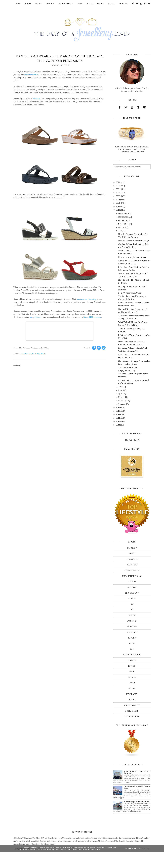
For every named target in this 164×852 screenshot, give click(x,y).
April (120, 393)
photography (131, 705)
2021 (118, 199)
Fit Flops (36, 98)
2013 (118, 421)
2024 (118, 189)
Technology (132, 593)
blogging (131, 632)
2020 (118, 203)
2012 (118, 425)
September (123, 224)
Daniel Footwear (31, 74)
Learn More (130, 848)
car (132, 649)
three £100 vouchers (92, 317)
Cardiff (132, 554)
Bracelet (132, 548)
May (120, 390)
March (121, 397)
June (120, 387)
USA (132, 610)
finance (131, 660)
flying (132, 666)
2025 (118, 186)
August (121, 227)
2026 (118, 182)
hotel (131, 688)
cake (131, 643)
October (122, 220)
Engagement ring (132, 576)
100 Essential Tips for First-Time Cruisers (136, 802)
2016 (118, 411)
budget (132, 638)
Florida (132, 582)
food (132, 672)
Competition (29, 353)
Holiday (131, 587)
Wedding (132, 621)
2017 (118, 407)
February (122, 400)
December (123, 213)
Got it (141, 848)
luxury (132, 700)
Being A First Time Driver (129, 293)
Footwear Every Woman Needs (132, 257)
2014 (118, 418)
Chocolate (132, 559)
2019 (118, 206)
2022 (118, 196)
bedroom (132, 627)
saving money (131, 717)
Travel (132, 599)
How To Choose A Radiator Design (133, 240)
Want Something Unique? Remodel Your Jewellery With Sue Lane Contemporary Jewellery (132, 149)
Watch (131, 615)
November (123, 217)
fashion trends (131, 655)
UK (131, 604)
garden (132, 677)
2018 (118, 210)
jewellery (132, 694)
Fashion (41, 353)
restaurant (131, 711)
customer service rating (86, 299)
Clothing (131, 565)
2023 (118, 192)
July (120, 230)
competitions (35, 317)
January (121, 404)
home (132, 683)
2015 (118, 414)
